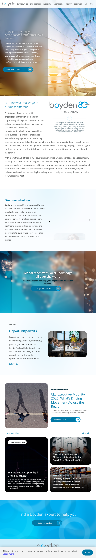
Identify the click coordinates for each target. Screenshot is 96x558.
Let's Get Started (13, 69)
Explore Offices (44, 288)
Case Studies (12, 433)
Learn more (8, 554)
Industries (35, 4)
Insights (47, 4)
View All (85, 433)
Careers (12, 324)
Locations (59, 4)
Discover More (60, 419)
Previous (50, 222)
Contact (78, 4)
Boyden (10, 4)
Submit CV (13, 364)
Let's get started (45, 523)
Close (87, 553)
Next (89, 220)
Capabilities (22, 4)
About (69, 4)
